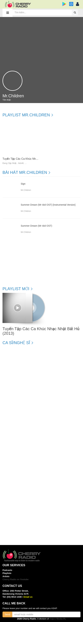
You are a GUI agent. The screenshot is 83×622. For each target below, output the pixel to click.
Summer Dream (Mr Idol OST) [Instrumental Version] (48, 205)
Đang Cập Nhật (9, 163)
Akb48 (21, 163)
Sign (23, 184)
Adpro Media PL (57, 618)
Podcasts (7, 570)
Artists (6, 576)
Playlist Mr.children (26, 115)
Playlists (7, 573)
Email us (28, 597)
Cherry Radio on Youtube (16, 579)
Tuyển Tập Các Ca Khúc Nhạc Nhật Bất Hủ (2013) (32, 158)
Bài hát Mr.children (25, 172)
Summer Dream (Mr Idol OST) (36, 226)
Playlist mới (16, 289)
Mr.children (26, 190)
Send (7, 614)
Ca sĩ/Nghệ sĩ (16, 343)
